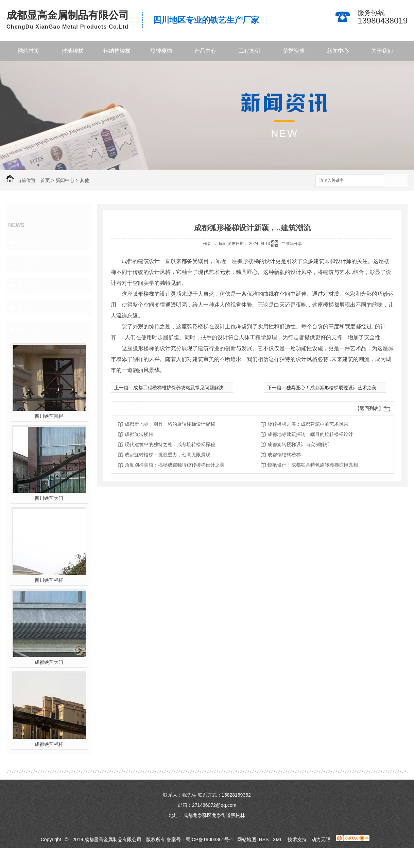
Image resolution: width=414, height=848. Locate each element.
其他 (84, 180)
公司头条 (29, 242)
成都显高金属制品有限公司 (67, 15)
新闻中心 (338, 51)
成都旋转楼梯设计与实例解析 (298, 444)
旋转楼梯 (161, 51)
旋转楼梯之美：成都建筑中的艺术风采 (308, 424)
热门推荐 (29, 329)
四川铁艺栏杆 (49, 580)
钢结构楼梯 (117, 51)
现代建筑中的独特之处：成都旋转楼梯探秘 (170, 444)
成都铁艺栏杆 (49, 744)
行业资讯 (29, 263)
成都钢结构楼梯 (284, 454)
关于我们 (382, 51)
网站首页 (28, 51)
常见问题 (29, 285)
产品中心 (205, 51)
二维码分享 (291, 243)
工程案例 (249, 51)
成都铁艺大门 (49, 662)
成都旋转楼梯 (139, 434)
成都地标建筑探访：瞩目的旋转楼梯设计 (310, 434)
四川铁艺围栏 (49, 416)
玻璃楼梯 (73, 51)
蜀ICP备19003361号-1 (209, 839)
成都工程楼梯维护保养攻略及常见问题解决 (178, 387)
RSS (264, 839)
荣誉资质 (294, 51)
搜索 (395, 181)
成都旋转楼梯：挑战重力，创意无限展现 (167, 454)
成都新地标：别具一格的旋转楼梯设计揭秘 (170, 424)
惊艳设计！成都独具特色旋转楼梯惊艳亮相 (313, 465)
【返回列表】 (369, 408)
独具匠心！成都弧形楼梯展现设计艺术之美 (331, 387)
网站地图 (246, 839)
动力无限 (320, 839)
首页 (45, 180)
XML (278, 839)
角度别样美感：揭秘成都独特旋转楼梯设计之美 (175, 465)
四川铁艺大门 (49, 498)
